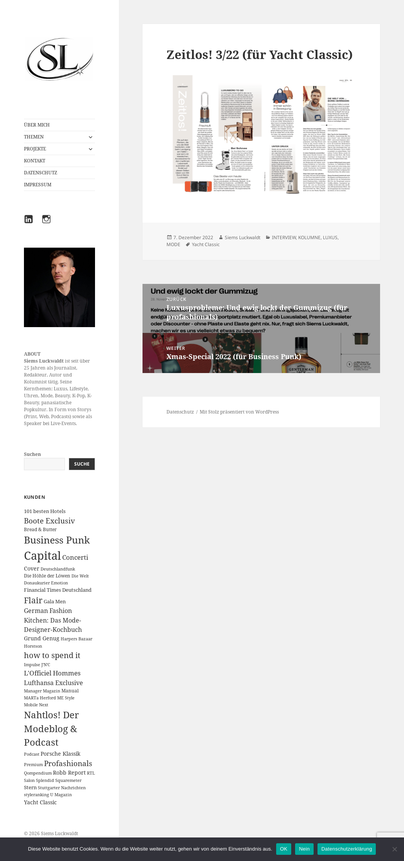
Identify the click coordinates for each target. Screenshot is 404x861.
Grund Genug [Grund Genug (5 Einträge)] (41, 638)
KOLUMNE (309, 237)
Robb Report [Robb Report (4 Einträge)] (69, 772)
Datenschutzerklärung (346, 849)
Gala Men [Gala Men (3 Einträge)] (55, 601)
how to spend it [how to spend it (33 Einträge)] (52, 655)
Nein (304, 849)
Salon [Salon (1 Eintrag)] (29, 780)
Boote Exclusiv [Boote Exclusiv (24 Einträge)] (49, 521)
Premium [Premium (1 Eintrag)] (33, 764)
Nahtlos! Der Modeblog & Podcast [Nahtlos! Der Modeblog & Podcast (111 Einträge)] (51, 729)
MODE (173, 244)
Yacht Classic (206, 244)
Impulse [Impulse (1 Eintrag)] (32, 664)
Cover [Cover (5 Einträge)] (31, 568)
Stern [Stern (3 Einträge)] (30, 787)
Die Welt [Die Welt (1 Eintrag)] (80, 576)
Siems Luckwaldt (242, 237)
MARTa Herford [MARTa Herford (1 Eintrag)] (40, 698)
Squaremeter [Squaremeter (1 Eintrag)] (68, 780)
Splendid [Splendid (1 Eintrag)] (45, 780)
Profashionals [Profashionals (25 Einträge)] (68, 763)
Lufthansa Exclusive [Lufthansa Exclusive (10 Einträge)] (53, 683)
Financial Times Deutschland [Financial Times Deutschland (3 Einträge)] (58, 589)
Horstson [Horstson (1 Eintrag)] (33, 646)
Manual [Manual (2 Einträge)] (70, 690)
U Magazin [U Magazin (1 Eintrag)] (61, 794)
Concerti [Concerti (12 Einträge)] (75, 557)
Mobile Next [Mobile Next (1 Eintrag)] (36, 704)
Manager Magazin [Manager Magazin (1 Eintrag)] (42, 691)
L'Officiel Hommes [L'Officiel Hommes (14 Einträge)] (52, 673)
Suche (82, 464)
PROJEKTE (35, 148)
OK (283, 849)
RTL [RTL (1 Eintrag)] (91, 773)
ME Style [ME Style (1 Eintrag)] (66, 698)
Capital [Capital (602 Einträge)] (42, 555)
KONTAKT (34, 160)
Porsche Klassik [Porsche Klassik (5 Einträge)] (60, 753)
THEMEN (34, 136)
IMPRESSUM (37, 184)
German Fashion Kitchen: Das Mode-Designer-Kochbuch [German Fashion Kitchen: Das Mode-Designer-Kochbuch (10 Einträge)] (53, 620)
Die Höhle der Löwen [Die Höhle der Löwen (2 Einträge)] (47, 575)
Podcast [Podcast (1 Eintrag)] (31, 754)
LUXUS (330, 237)
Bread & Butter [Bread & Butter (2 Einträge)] (40, 529)
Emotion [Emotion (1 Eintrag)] (59, 583)
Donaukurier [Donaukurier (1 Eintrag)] (37, 583)
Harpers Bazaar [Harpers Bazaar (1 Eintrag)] (76, 639)
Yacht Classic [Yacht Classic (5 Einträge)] (40, 802)
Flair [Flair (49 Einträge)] (33, 600)
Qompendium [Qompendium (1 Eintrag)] (38, 773)
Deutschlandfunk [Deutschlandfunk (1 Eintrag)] (58, 569)
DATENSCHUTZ (40, 172)
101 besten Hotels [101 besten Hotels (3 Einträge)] (45, 511)
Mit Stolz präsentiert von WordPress (239, 412)
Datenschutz (180, 412)
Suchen (32, 454)
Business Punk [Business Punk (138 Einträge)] (57, 539)
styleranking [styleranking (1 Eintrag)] (36, 794)
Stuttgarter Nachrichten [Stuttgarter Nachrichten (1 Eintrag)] (62, 787)
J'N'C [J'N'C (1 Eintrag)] (45, 664)
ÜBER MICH (37, 125)
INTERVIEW (284, 237)
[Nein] (394, 849)
